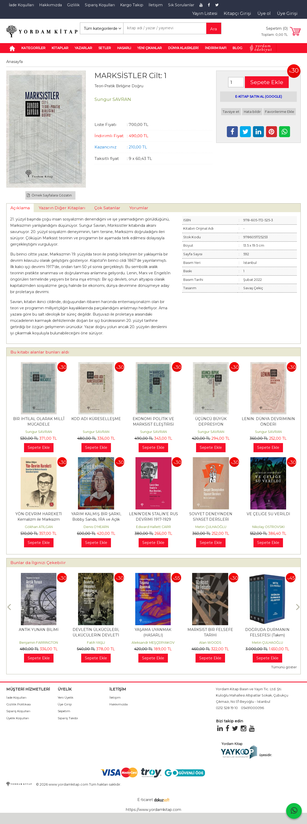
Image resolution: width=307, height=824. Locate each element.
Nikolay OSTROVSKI (268, 527)
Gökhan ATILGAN (39, 527)
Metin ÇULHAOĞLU (210, 527)
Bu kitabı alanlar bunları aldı (39, 352)
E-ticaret (145, 799)
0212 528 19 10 (227, 708)
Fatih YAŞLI (96, 643)
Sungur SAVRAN (38, 432)
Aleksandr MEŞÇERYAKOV (153, 643)
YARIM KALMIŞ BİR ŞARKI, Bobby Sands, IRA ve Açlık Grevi (96, 519)
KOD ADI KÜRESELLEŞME (96, 418)
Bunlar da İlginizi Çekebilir (38, 562)
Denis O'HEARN (96, 527)
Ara (213, 28)
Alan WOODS (210, 643)
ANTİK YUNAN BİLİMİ (38, 629)
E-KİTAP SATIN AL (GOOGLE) (258, 96)
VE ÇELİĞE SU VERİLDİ (268, 514)
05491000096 (252, 708)
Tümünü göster (284, 667)
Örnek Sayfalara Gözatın (49, 195)
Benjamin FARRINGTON (38, 643)
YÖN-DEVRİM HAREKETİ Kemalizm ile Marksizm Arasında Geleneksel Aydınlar (38, 519)
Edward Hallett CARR (153, 527)
